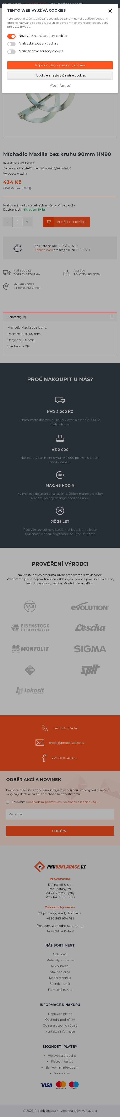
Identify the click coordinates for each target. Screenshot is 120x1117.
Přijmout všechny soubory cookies (60, 65)
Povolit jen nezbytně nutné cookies (60, 75)
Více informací (60, 86)
